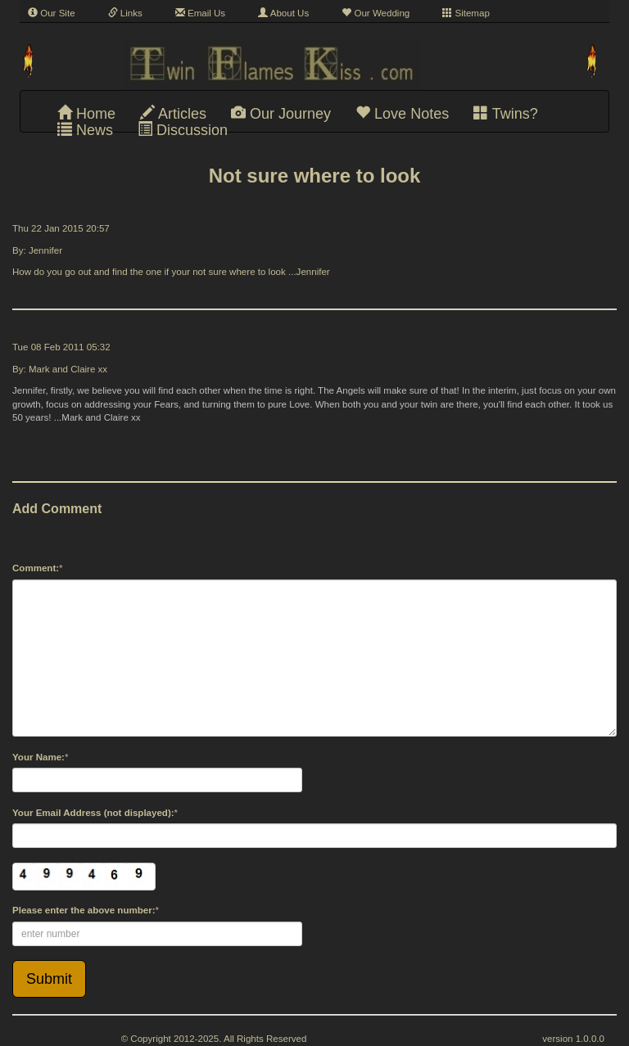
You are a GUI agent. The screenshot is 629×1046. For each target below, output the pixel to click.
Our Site (51, 13)
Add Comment (57, 509)
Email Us (200, 13)
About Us (283, 13)
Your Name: (38, 757)
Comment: (35, 568)
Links (125, 13)
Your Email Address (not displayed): (93, 813)
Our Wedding (376, 13)
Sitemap (466, 13)
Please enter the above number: (84, 910)
